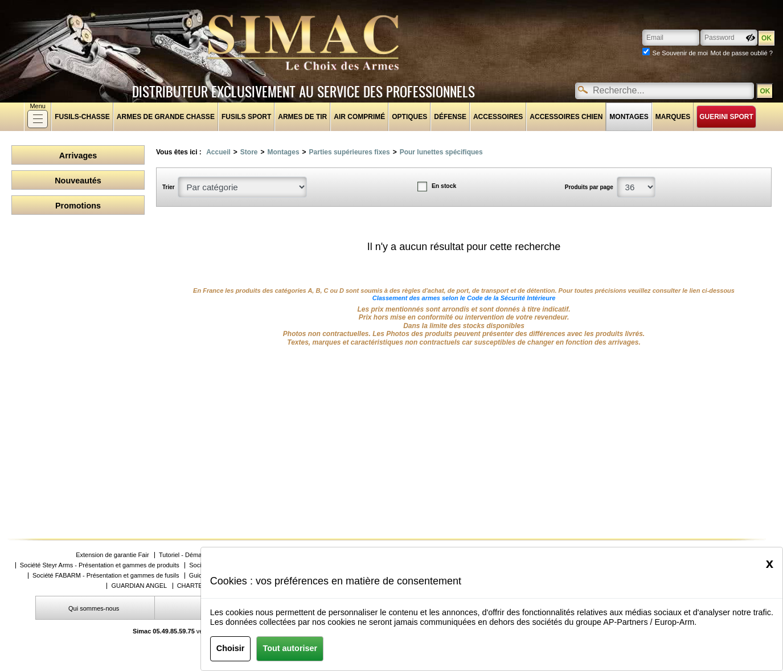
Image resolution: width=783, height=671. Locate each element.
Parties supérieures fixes (349, 152)
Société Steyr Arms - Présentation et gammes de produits (99, 565)
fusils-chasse (82, 117)
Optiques (409, 117)
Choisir (230, 648)
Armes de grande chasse (166, 117)
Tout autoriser (290, 648)
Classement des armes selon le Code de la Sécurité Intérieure (464, 297)
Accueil (218, 152)
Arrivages (78, 155)
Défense (450, 117)
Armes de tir (302, 117)
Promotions (78, 205)
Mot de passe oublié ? (742, 53)
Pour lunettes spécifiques (441, 152)
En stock (444, 186)
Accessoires (498, 117)
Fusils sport (246, 117)
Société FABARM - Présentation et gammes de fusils (105, 575)
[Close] (769, 563)
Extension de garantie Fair (112, 555)
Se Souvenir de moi (680, 53)
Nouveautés (78, 180)
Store (249, 152)
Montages (628, 117)
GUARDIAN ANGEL (139, 586)
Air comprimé (359, 117)
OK (765, 91)
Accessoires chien (566, 117)
